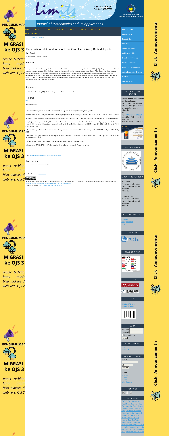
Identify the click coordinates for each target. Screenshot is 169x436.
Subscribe (125, 349)
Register (58, 29)
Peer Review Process (130, 58)
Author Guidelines (128, 48)
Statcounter (42, 174)
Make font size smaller (123, 392)
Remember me (129, 335)
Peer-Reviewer (127, 34)
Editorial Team (127, 30)
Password (125, 332)
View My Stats (127, 81)
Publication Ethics (128, 53)
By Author (125, 377)
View (123, 347)
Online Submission (129, 63)
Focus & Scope (127, 39)
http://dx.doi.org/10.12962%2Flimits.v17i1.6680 (45, 155)
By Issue (124, 375)
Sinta (123, 224)
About (37, 29)
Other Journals (126, 382)
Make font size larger (131, 392)
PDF (26, 100)
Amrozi (47, 38)
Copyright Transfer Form (131, 67)
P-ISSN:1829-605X (128, 306)
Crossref (124, 219)
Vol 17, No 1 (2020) (37, 38)
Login (47, 29)
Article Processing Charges (132, 72)
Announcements (32, 33)
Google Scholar (127, 222)
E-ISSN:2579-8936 (128, 304)
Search (70, 29)
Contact (125, 77)
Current (83, 29)
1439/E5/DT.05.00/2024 (133, 115)
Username (125, 329)
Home (27, 29)
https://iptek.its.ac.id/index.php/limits (51, 185)
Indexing (125, 44)
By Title (124, 380)
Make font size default (127, 392)
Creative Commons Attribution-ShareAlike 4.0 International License (48, 183)
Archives (95, 29)
